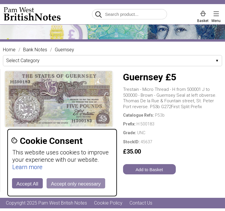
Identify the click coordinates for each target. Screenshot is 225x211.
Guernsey (64, 49)
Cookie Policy (108, 203)
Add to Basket (149, 169)
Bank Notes (35, 49)
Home (9, 49)
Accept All (27, 184)
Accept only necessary (76, 184)
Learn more (27, 167)
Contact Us (140, 203)
